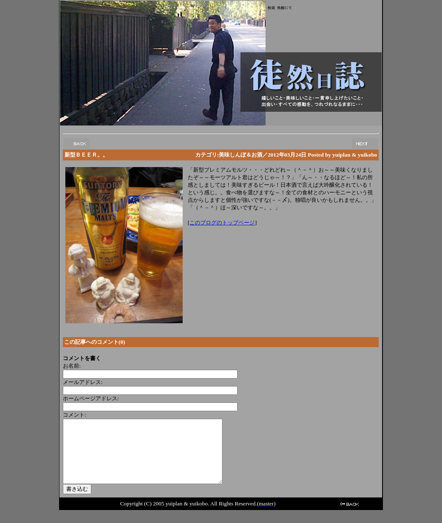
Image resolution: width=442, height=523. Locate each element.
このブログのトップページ (222, 222)
